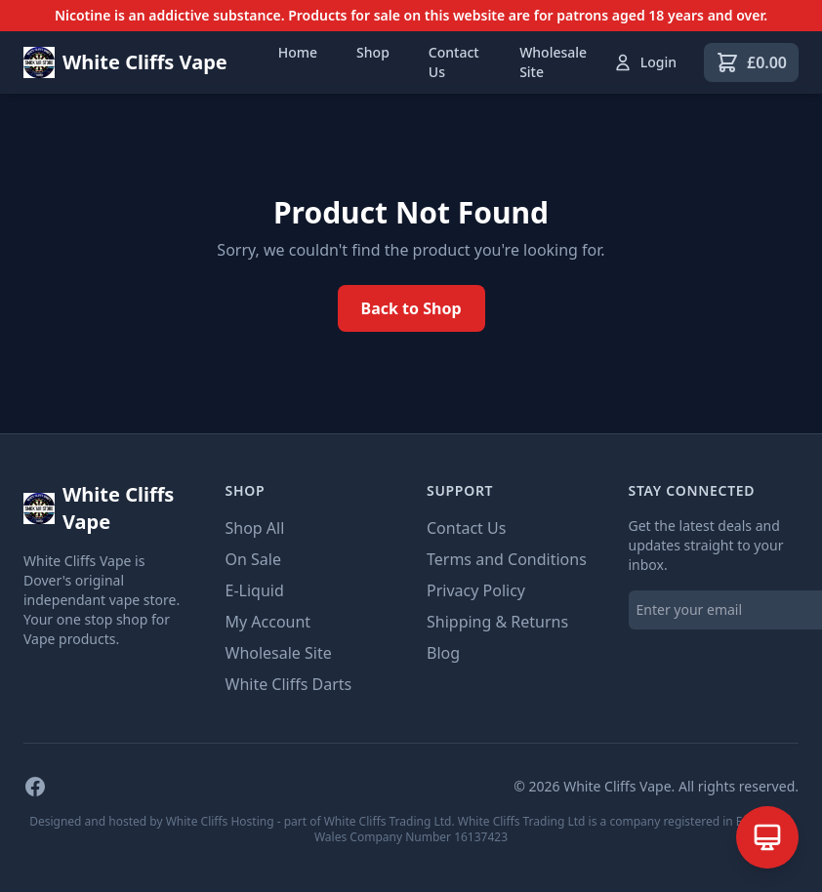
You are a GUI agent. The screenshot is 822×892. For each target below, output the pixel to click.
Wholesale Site (553, 62)
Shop (373, 52)
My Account (268, 621)
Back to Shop (411, 308)
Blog (443, 653)
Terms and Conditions (507, 559)
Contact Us (454, 62)
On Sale (253, 559)
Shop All (255, 528)
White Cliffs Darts (289, 684)
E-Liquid (255, 590)
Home (297, 52)
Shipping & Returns (497, 621)
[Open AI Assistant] (767, 837)
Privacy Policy (476, 590)
